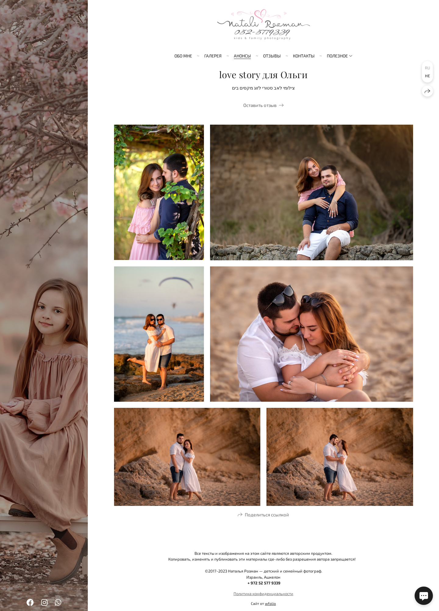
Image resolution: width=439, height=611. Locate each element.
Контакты (304, 55)
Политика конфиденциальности (263, 593)
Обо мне (183, 55)
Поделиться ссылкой (267, 515)
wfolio (270, 603)
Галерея (213, 55)
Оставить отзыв (260, 105)
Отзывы (272, 55)
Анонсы (242, 55)
